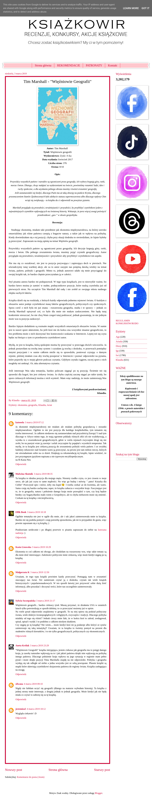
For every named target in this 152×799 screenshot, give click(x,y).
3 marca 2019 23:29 (39, 645)
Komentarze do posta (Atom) (30, 777)
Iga (117, 350)
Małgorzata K (22, 572)
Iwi (117, 355)
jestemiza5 (20, 709)
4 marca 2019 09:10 (33, 684)
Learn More (131, 8)
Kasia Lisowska (23, 547)
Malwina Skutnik (24, 474)
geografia (32, 405)
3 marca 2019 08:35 (43, 474)
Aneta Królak (22, 645)
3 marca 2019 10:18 (36, 512)
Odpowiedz (20, 464)
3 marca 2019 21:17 (45, 600)
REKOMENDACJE (68, 65)
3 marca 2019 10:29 (41, 547)
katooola (19, 422)
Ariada (119, 341)
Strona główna (43, 65)
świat (49, 405)
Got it (145, 8)
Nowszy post (13, 770)
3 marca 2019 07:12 (34, 422)
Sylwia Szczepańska (25, 600)
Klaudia (42, 405)
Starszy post (102, 770)
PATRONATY (94, 65)
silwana (19, 684)
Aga (118, 336)
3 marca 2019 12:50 (39, 572)
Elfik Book (20, 512)
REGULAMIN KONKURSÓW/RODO (127, 322)
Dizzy (118, 346)
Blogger (98, 793)
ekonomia (22, 405)
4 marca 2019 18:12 (36, 709)
